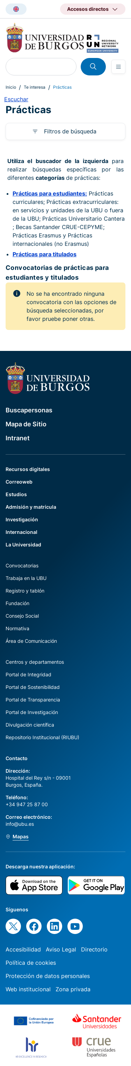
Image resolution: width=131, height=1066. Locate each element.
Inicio (11, 87)
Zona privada (73, 989)
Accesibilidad (23, 949)
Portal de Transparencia (33, 700)
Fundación (17, 603)
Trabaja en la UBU (26, 578)
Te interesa (34, 87)
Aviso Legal (61, 949)
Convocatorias (22, 565)
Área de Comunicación (31, 641)
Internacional (21, 532)
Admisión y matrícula (31, 507)
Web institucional (28, 989)
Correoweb (19, 482)
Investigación (22, 519)
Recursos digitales (28, 469)
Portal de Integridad (28, 674)
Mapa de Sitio (26, 424)
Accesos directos (88, 9)
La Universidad (23, 544)
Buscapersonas (29, 410)
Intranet (18, 438)
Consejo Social (22, 616)
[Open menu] (118, 67)
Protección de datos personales (48, 975)
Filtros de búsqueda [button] (70, 131)
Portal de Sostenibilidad (33, 687)
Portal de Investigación (32, 712)
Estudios (16, 494)
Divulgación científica (30, 725)
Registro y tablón (25, 591)
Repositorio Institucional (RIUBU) (42, 737)
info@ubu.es (20, 824)
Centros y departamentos (35, 662)
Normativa (17, 628)
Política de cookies (31, 962)
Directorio (94, 949)
